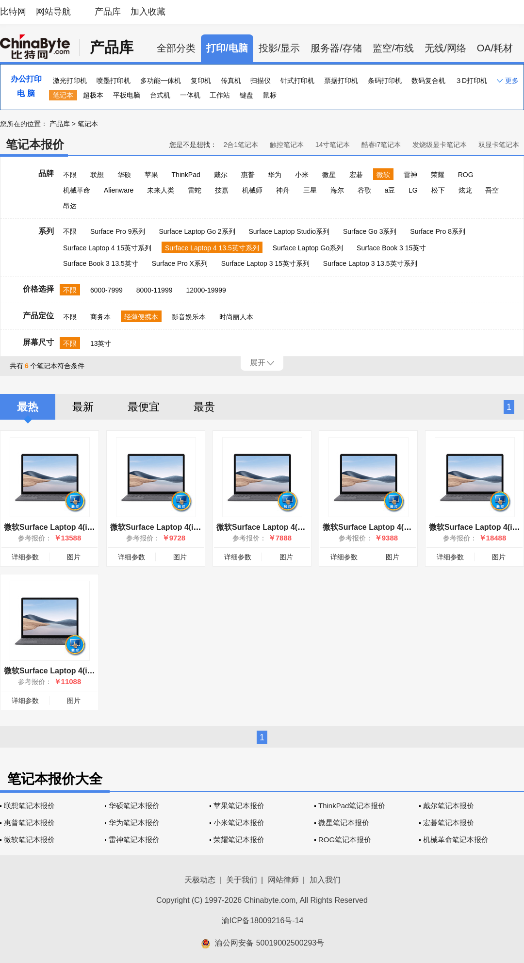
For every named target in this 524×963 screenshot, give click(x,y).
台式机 (160, 95)
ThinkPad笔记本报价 (351, 805)
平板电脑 (126, 95)
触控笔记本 (287, 144)
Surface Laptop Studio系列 (288, 231)
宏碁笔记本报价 (448, 822)
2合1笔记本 (240, 144)
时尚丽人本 (236, 317)
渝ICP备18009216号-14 (263, 920)
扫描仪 (260, 80)
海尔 (337, 190)
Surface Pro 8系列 (437, 231)
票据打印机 (341, 80)
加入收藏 (148, 11)
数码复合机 (428, 80)
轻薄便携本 (141, 317)
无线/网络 (445, 48)
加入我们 (325, 880)
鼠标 (270, 95)
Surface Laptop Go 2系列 (197, 231)
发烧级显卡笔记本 (439, 144)
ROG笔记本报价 (344, 839)
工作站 (220, 95)
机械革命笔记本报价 (456, 839)
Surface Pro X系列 (180, 263)
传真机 (231, 80)
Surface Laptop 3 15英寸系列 (265, 263)
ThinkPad (186, 175)
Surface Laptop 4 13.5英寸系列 (212, 248)
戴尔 (221, 175)
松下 (438, 190)
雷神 (410, 175)
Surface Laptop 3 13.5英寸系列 (370, 263)
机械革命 (76, 190)
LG (413, 190)
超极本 (93, 95)
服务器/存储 (336, 48)
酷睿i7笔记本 (381, 144)
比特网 (13, 11)
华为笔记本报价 (134, 822)
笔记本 (63, 95)
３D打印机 (471, 80)
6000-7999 (106, 290)
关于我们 (241, 880)
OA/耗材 (495, 48)
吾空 (492, 190)
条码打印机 (385, 80)
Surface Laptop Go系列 (308, 248)
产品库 (108, 11)
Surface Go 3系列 (370, 231)
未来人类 (160, 190)
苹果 (151, 175)
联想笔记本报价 (29, 805)
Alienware (118, 190)
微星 (329, 175)
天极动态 (199, 880)
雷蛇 (194, 190)
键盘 (246, 95)
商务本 (100, 317)
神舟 (283, 190)
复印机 (201, 80)
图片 (74, 557)
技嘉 (222, 190)
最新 (83, 407)
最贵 (204, 407)
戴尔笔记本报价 (448, 805)
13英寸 (101, 343)
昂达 (70, 206)
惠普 (248, 175)
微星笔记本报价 (343, 822)
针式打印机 (297, 80)
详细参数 (25, 557)
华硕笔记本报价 (134, 805)
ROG (466, 175)
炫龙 (465, 190)
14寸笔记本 (332, 144)
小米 (302, 175)
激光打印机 (70, 80)
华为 (274, 175)
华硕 (124, 175)
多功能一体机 (160, 80)
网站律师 (283, 880)
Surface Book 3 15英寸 (391, 248)
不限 (70, 175)
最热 (27, 407)
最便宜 (144, 407)
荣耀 (437, 175)
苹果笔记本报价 (238, 805)
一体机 (190, 95)
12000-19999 (206, 290)
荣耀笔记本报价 (238, 839)
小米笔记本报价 (238, 822)
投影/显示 (279, 48)
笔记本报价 (35, 144)
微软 (383, 175)
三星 (310, 190)
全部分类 (176, 48)
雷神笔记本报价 (134, 839)
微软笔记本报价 (29, 839)
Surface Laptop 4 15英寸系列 (107, 248)
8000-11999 (154, 290)
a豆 (389, 190)
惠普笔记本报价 (29, 822)
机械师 (252, 190)
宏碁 (356, 175)
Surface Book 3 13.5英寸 (100, 263)
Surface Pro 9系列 (118, 231)
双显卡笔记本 (498, 144)
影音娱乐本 (189, 317)
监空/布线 (393, 48)
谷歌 (364, 190)
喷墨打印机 (114, 80)
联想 (97, 175)
